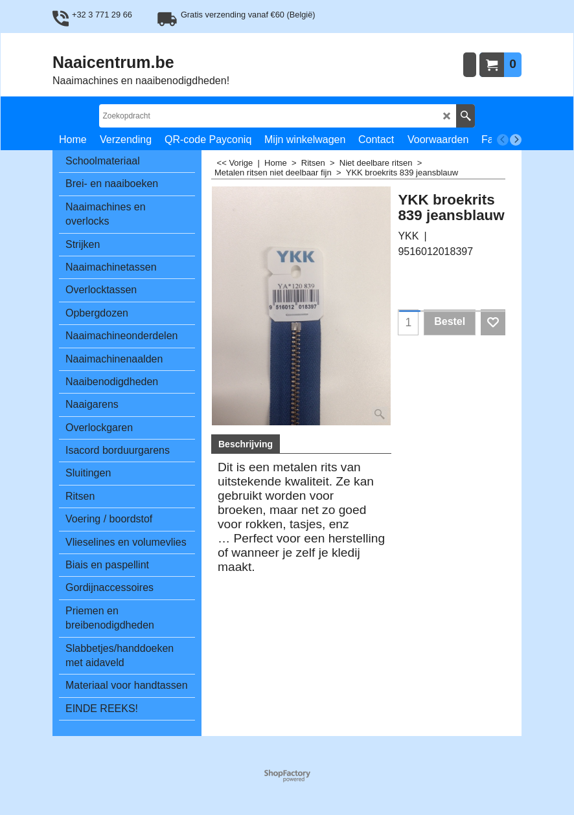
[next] (516, 140)
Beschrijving (245, 444)
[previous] (503, 140)
